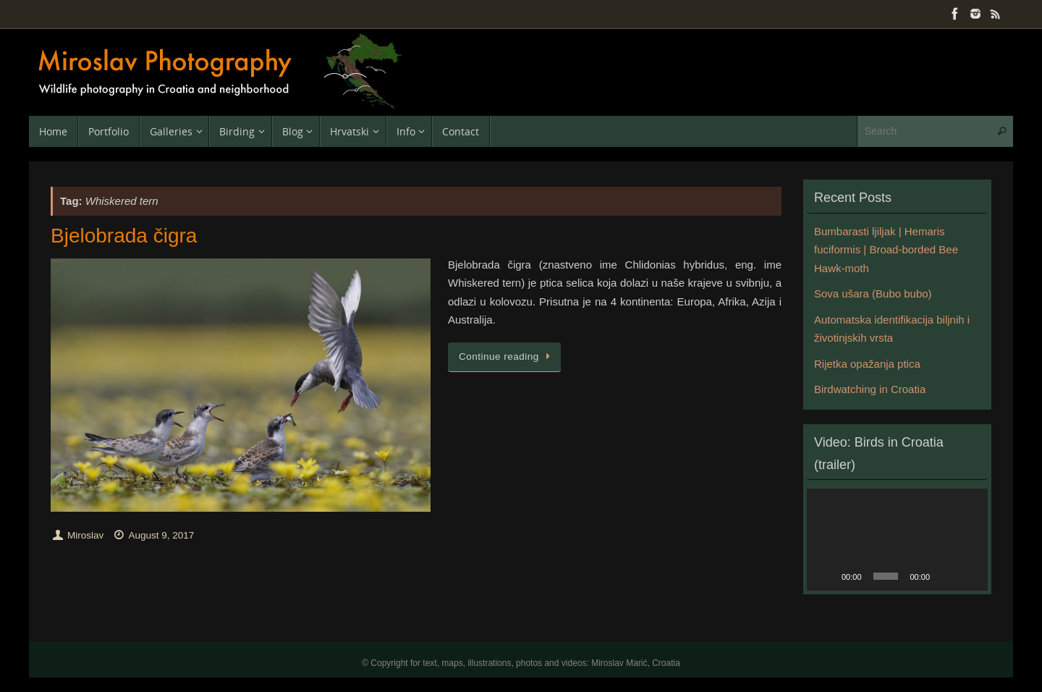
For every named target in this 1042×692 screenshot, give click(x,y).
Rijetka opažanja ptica (867, 364)
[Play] (825, 576)
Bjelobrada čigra (124, 235)
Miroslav (85, 535)
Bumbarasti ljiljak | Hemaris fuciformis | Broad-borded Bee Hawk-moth (886, 249)
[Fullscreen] (969, 576)
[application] (897, 540)
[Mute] (946, 576)
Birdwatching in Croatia (869, 389)
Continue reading (507, 356)
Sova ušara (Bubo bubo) (873, 293)
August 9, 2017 (161, 535)
